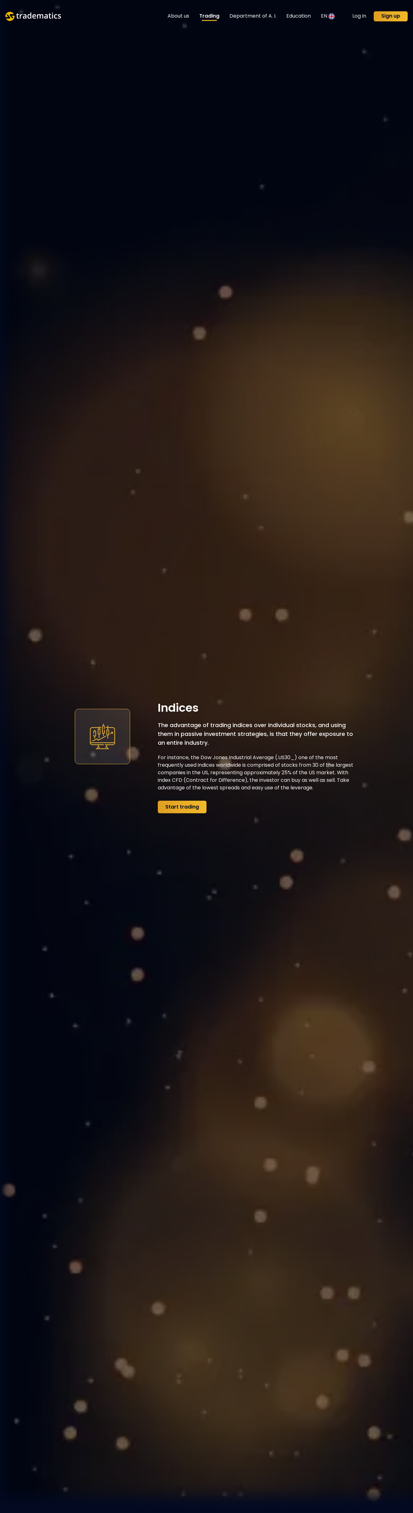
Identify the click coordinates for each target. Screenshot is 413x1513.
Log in (359, 16)
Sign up (390, 16)
